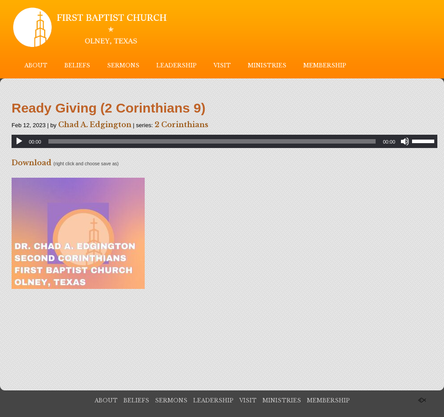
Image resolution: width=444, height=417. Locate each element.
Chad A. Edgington (94, 124)
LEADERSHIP (176, 65)
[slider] (212, 141)
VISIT (222, 65)
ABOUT (36, 65)
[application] (224, 141)
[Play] (19, 141)
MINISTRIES (267, 65)
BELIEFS (77, 65)
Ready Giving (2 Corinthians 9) (109, 108)
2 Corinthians (181, 124)
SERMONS (123, 65)
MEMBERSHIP (324, 65)
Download (32, 162)
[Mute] (404, 141)
